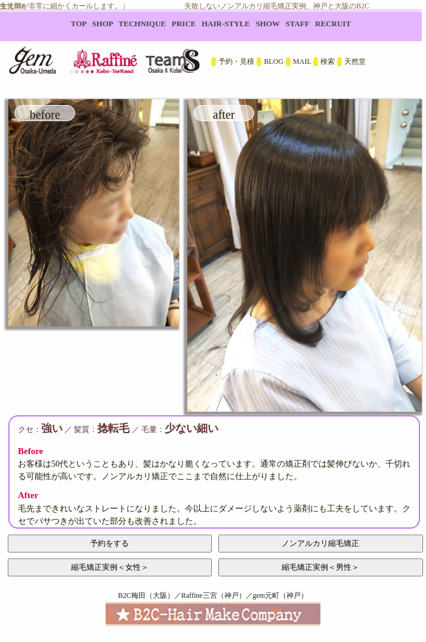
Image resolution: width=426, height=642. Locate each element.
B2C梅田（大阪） (146, 595)
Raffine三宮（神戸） (213, 595)
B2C (213, 47)
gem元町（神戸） (280, 595)
